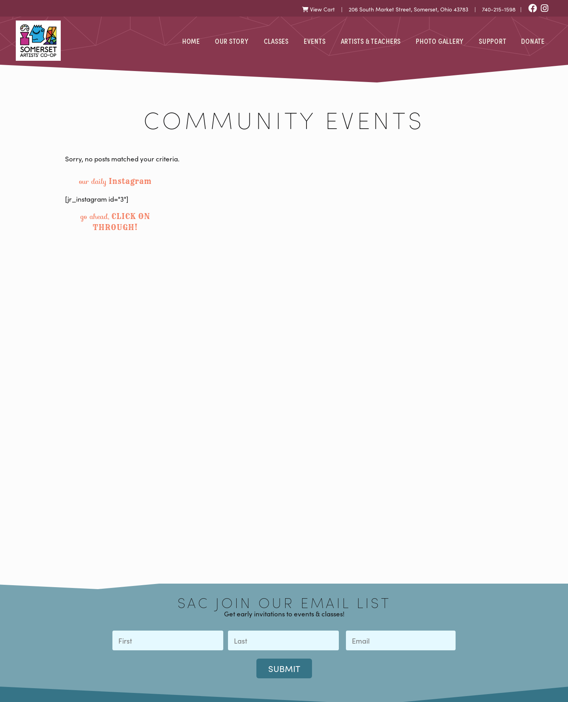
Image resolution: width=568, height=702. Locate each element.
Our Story (232, 41)
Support (492, 41)
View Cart (318, 9)
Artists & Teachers (371, 41)
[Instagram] (544, 8)
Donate (533, 41)
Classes (276, 41)
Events (315, 41)
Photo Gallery (440, 41)
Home (191, 41)
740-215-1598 (499, 9)
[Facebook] (532, 8)
